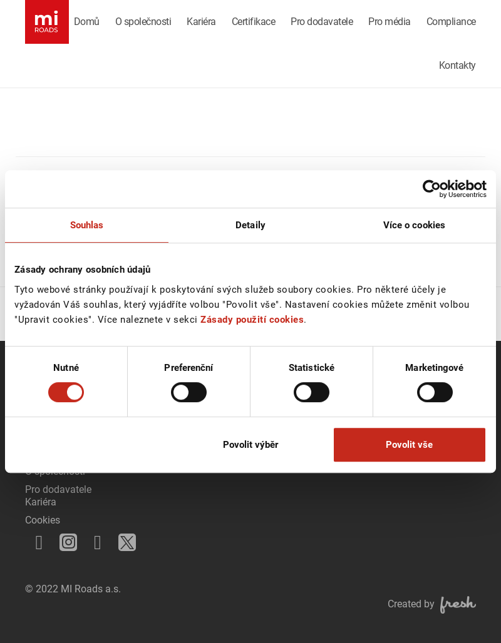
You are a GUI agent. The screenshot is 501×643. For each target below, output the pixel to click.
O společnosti (143, 22)
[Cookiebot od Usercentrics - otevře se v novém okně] (432, 189)
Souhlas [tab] (87, 225)
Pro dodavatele (322, 22)
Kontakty (457, 65)
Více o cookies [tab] (414, 225)
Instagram (66, 539)
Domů (87, 22)
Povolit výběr (250, 444)
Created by (432, 604)
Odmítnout (91, 444)
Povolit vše (409, 444)
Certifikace (254, 22)
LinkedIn (94, 538)
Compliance (451, 22)
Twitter (124, 539)
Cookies (42, 520)
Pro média (389, 22)
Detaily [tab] (250, 225)
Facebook (35, 538)
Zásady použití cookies (252, 319)
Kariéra (201, 22)
